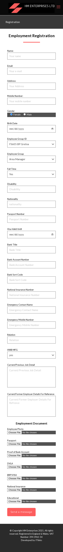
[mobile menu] (58, 7)
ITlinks (38, 540)
